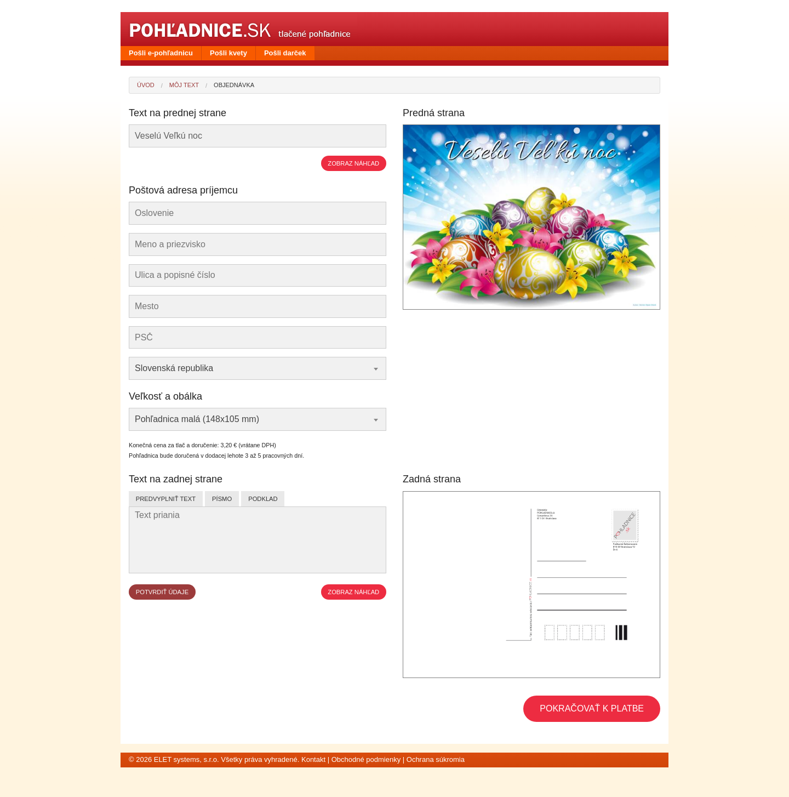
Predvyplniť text (166, 499)
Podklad (262, 499)
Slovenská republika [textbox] (174, 368)
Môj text (184, 85)
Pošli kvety (228, 53)
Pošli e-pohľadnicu (161, 53)
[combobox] (257, 368)
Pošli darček (285, 53)
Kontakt (313, 759)
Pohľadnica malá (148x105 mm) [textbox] (197, 419)
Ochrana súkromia (436, 759)
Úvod (146, 85)
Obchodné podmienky (366, 759)
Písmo (222, 499)
